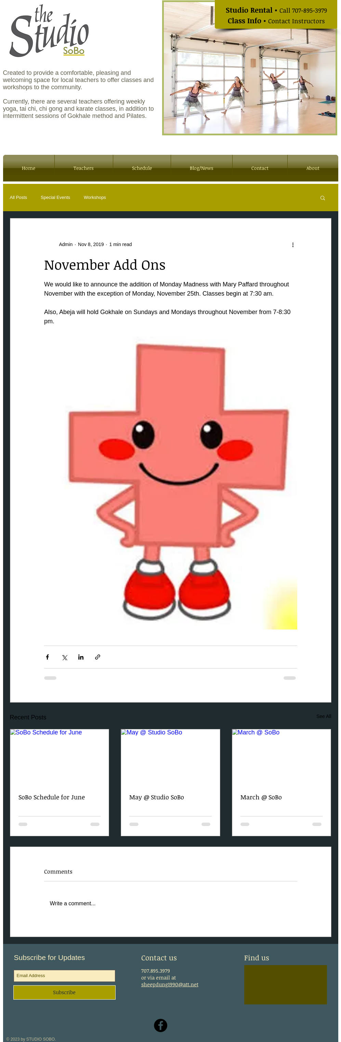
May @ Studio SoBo (156, 797)
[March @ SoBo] (281, 757)
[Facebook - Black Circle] (160, 1025)
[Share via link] (97, 657)
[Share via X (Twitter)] (64, 657)
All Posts (18, 197)
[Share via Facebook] (47, 657)
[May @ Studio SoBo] (170, 757)
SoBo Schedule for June (51, 797)
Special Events (55, 197)
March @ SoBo (261, 797)
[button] (322, 197)
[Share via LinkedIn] (81, 657)
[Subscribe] (64, 992)
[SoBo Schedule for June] (59, 757)
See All (323, 716)
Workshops (95, 197)
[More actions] (293, 244)
